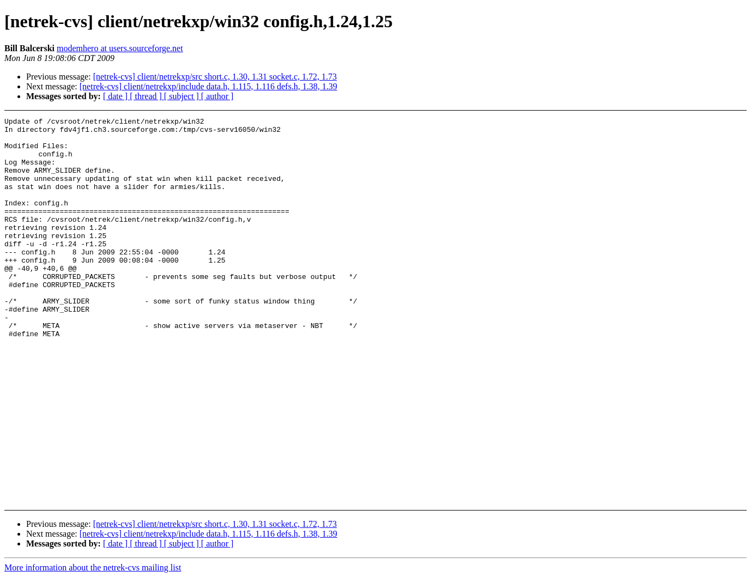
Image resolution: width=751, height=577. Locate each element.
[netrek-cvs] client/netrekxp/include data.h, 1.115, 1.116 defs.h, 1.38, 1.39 (208, 86)
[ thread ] (147, 96)
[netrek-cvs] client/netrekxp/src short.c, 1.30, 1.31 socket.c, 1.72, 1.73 (215, 76)
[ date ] (116, 96)
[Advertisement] (669, 145)
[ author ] (217, 96)
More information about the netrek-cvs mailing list (92, 567)
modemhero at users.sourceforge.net (120, 48)
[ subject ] (182, 96)
